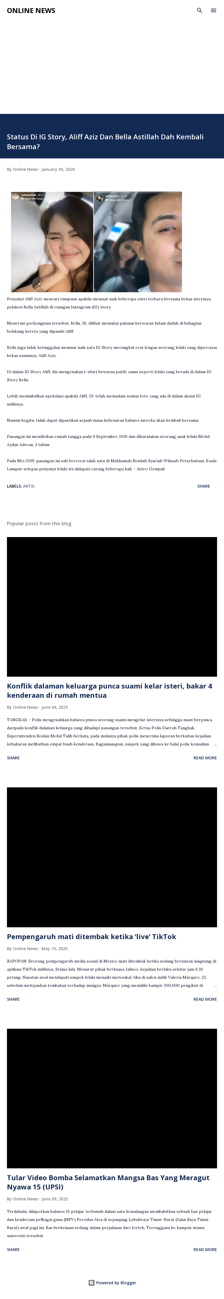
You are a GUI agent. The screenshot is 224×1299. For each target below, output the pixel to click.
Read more (205, 757)
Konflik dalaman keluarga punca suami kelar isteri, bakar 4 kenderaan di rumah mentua (109, 690)
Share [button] (203, 486)
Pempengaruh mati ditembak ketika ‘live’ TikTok (91, 936)
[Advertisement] (112, 70)
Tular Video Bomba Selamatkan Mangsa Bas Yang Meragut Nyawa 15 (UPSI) (108, 1182)
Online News (31, 10)
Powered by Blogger (112, 1282)
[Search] (199, 10)
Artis (28, 486)
